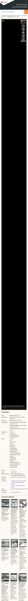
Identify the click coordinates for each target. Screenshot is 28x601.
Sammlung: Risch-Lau (16, 492)
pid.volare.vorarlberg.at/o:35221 (18, 477)
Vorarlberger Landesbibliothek (8, 15)
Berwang (12, 432)
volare (18, 15)
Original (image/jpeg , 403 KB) (19, 480)
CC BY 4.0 (13, 470)
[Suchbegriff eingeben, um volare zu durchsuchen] (12, 12)
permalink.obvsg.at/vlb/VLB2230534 (19, 489)
